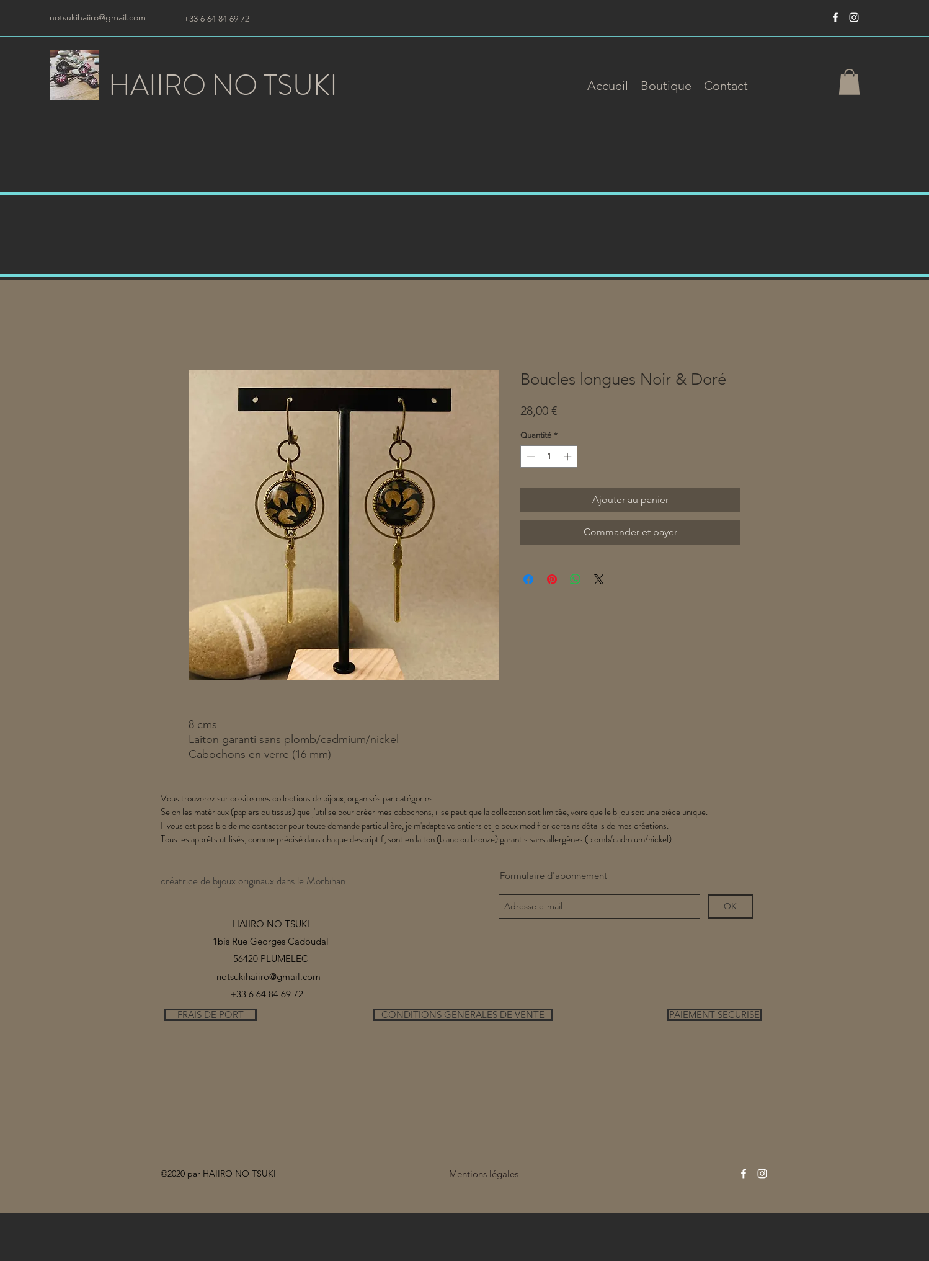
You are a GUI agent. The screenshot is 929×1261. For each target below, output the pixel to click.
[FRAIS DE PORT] (210, 1015)
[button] (666, 85)
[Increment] (568, 456)
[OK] (730, 906)
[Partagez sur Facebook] (528, 579)
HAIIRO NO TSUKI (223, 85)
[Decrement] (529, 456)
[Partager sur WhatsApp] (575, 579)
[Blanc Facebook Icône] (835, 17)
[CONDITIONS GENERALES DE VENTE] (463, 1015)
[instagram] (854, 17)
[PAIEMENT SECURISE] (714, 1015)
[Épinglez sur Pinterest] (552, 579)
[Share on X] (599, 579)
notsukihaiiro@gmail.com (98, 17)
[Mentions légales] (483, 1174)
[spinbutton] (549, 456)
